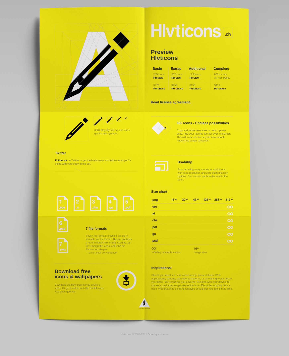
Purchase (159, 88)
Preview (158, 77)
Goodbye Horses (144, 303)
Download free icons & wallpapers (78, 274)
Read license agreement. (171, 102)
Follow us (61, 160)
